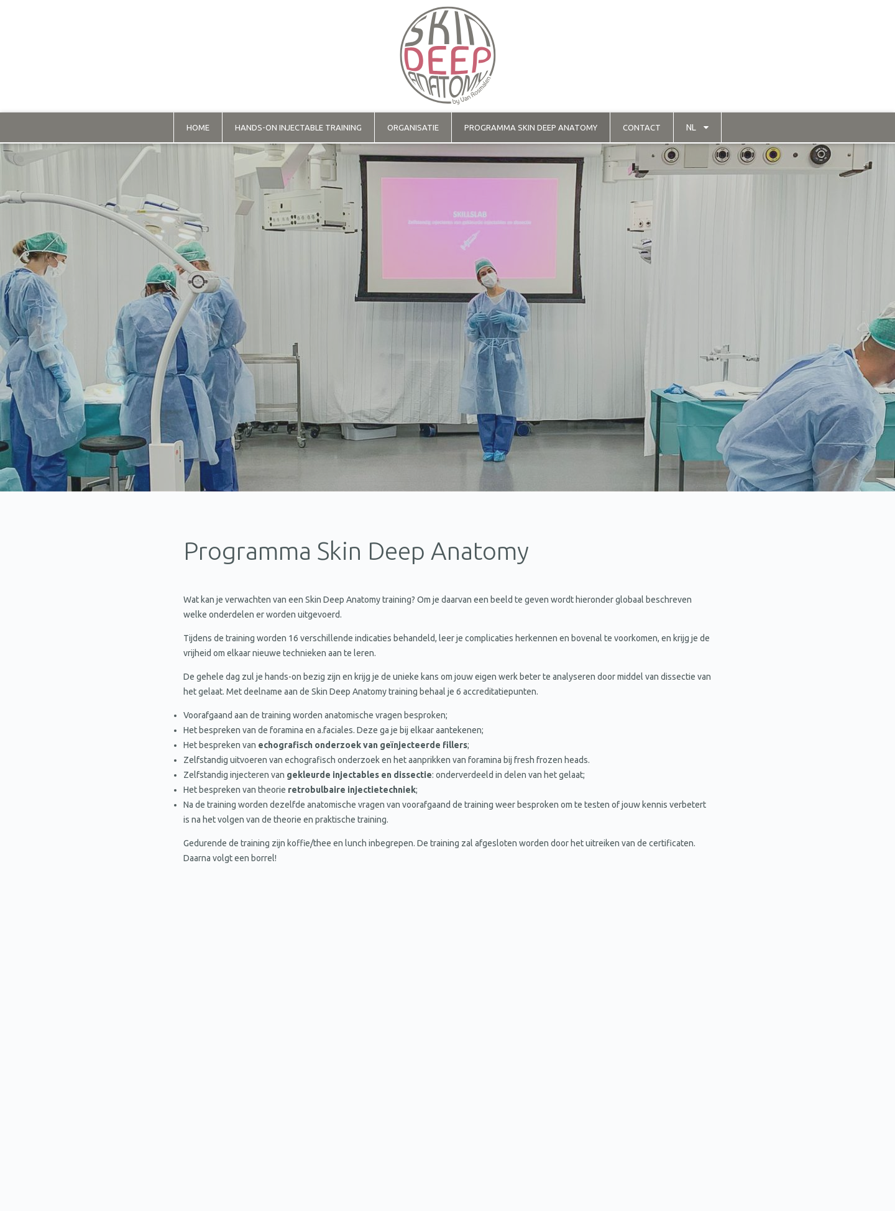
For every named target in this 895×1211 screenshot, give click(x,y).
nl (691, 127)
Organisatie (413, 127)
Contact (642, 127)
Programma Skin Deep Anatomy (530, 127)
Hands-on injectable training (298, 127)
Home (197, 127)
